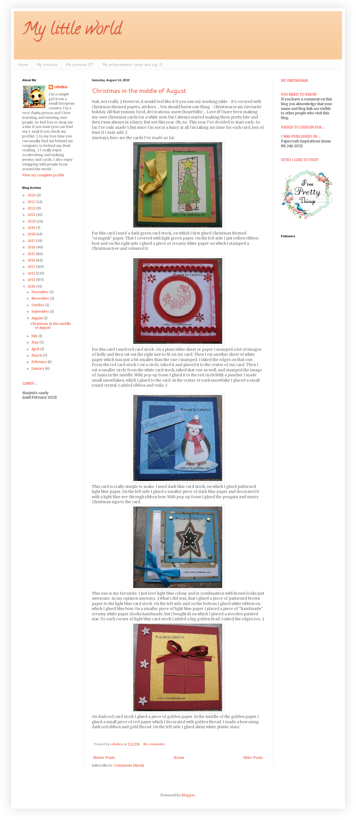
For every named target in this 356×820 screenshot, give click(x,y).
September (40, 311)
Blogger (188, 795)
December (40, 292)
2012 (32, 273)
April (35, 349)
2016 (32, 247)
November (40, 298)
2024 (32, 195)
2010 (32, 286)
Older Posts (253, 757)
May (35, 342)
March (37, 355)
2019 (32, 228)
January (38, 368)
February (39, 362)
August (37, 318)
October (38, 305)
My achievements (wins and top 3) (132, 64)
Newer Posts (104, 757)
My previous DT (80, 64)
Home (23, 64)
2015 (32, 254)
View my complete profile (43, 175)
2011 (32, 280)
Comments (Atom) (129, 765)
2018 (32, 234)
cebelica (60, 87)
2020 (32, 221)
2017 (32, 241)
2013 (32, 267)
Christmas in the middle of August (139, 90)
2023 (32, 202)
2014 (32, 260)
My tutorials (47, 64)
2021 (32, 215)
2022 (32, 208)
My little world (72, 30)
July (34, 336)
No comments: (155, 744)
